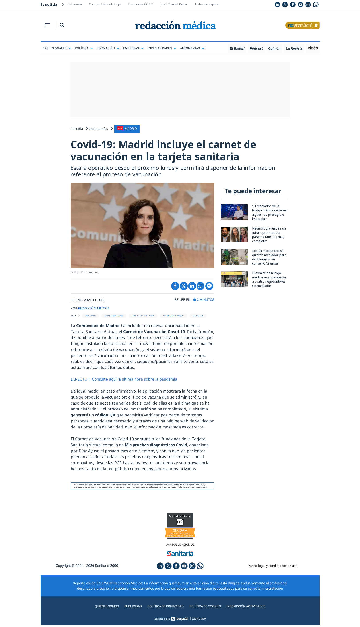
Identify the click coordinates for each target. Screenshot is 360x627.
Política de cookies (206, 608)
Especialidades (162, 48)
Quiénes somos (101, 608)
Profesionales (56, 48)
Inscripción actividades (251, 608)
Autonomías (192, 48)
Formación (108, 48)
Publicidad (129, 608)
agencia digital (162, 621)
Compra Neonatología (105, 4)
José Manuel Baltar (174, 4)
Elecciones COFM (140, 4)
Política (84, 48)
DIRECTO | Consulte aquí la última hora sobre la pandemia (127, 380)
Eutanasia (75, 4)
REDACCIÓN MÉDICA (94, 310)
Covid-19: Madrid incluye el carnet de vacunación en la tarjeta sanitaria (172, 151)
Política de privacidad (163, 608)
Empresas (133, 48)
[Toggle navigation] (47, 25)
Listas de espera (207, 4)
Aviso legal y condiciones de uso (273, 568)
